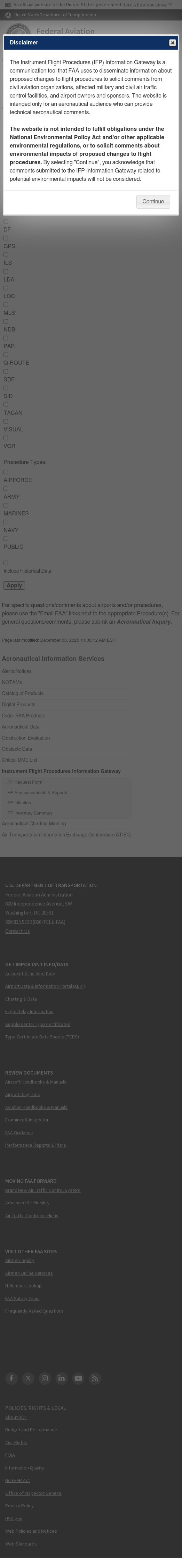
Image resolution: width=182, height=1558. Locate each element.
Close (172, 43)
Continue (153, 201)
